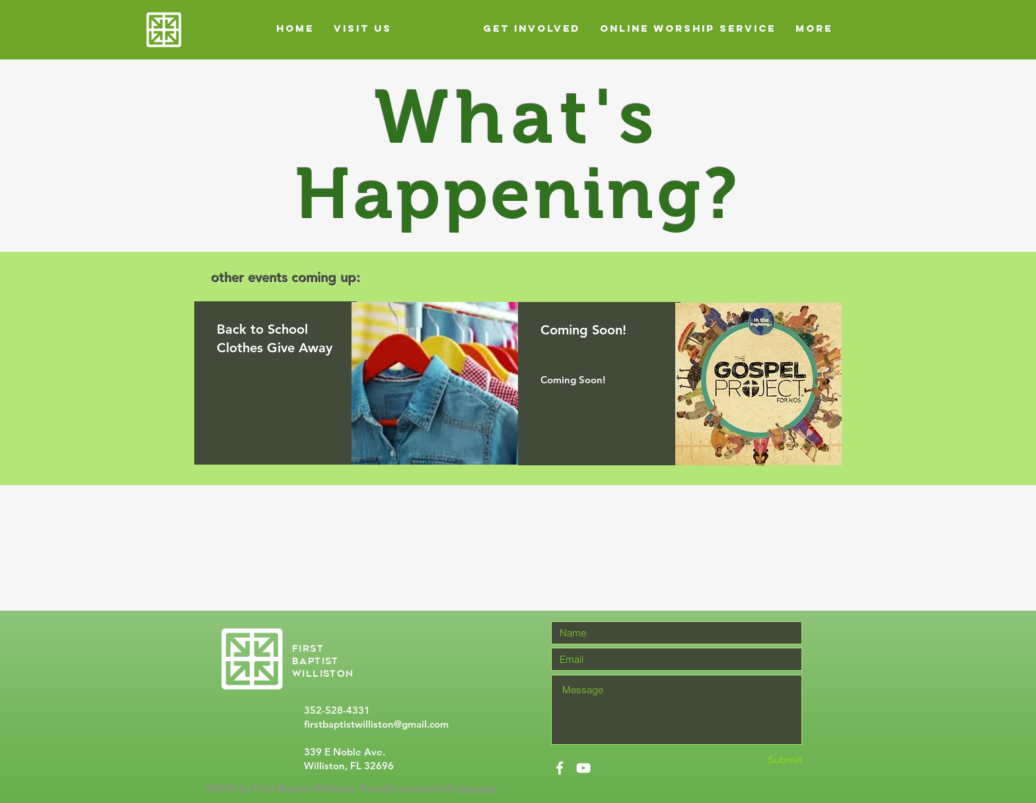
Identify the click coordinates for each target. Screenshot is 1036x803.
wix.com (478, 788)
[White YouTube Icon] (583, 768)
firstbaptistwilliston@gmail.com (376, 724)
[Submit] (755, 760)
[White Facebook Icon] (559, 768)
